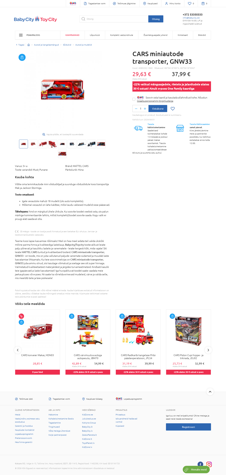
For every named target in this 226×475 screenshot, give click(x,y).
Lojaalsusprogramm (24, 434)
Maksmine (53, 414)
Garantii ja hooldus (24, 426)
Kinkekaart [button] (183, 35)
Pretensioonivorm (23, 438)
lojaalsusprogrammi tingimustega (155, 101)
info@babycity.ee (191, 18)
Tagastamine (55, 423)
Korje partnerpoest (58, 435)
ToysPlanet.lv (88, 443)
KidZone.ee (87, 414)
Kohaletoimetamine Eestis (61, 418)
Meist (17, 414)
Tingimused (54, 427)
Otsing (156, 18)
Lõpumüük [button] (95, 35)
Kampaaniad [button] (72, 35)
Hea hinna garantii (23, 442)
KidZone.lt (87, 439)
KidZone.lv (87, 447)
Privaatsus (120, 414)
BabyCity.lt (87, 427)
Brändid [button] (202, 35)
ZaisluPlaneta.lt (89, 435)
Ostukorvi (157, 108)
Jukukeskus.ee (89, 418)
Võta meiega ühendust (59, 431)
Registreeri (188, 426)
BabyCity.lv (87, 431)
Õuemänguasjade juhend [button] (155, 35)
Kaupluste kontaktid (24, 430)
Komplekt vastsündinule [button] (121, 35)
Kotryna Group (89, 423)
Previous (17, 350)
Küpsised (120, 426)
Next (208, 350)
